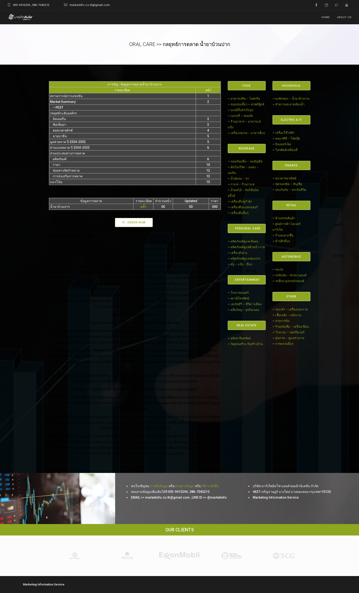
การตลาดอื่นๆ (284, 344)
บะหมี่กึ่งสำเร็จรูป (242, 110)
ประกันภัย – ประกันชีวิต (290, 190)
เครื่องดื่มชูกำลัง (241, 201)
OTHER (291, 296)
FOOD (246, 85)
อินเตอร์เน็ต (283, 144)
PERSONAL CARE (248, 228)
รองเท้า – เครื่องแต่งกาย (291, 309)
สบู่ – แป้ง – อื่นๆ (241, 264)
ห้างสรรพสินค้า (285, 218)
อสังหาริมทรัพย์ (241, 338)
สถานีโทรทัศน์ (240, 298)
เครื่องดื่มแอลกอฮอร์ (244, 207)
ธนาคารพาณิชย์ (285, 178)
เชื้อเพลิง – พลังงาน (288, 315)
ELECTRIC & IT (291, 119)
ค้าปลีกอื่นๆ (282, 241)
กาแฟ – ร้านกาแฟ (242, 184)
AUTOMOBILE (291, 256)
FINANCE (291, 165)
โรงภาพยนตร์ (240, 292)
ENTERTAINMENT (247, 279)
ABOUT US (344, 17)
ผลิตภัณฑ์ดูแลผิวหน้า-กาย (248, 247)
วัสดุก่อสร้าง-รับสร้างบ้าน (247, 344)
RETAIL (291, 205)
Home (326, 17)
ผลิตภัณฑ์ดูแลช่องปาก (245, 258)
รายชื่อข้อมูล (159, 486)
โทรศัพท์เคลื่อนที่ (286, 150)
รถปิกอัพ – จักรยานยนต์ (290, 275)
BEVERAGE (247, 148)
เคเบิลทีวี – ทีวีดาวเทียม (246, 304)
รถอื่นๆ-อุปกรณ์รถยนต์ (289, 281)
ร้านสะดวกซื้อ (284, 235)
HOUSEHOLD (291, 85)
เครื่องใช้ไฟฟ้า (285, 133)
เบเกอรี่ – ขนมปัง (242, 116)
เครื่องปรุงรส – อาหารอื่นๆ (248, 133)
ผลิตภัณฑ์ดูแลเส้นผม (245, 241)
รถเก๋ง (279, 269)
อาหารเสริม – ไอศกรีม (245, 98)
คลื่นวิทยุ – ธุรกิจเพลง (245, 310)
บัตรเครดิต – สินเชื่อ (288, 184)
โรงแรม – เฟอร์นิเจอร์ (289, 332)
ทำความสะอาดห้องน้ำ (289, 104)
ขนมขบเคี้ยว (239, 104)
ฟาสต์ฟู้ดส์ (257, 104)
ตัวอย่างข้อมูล (184, 486)
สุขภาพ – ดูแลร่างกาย (289, 338)
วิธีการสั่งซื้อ (210, 486)
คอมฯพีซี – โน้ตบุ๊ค (287, 138)
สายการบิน (282, 321)
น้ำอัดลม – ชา (240, 178)
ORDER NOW (136, 222)
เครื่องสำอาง (239, 253)
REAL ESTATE (247, 325)
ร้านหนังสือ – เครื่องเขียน (292, 326)
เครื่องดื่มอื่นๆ (239, 213)
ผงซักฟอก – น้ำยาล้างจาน (292, 98)
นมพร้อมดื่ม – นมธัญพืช (246, 161)
